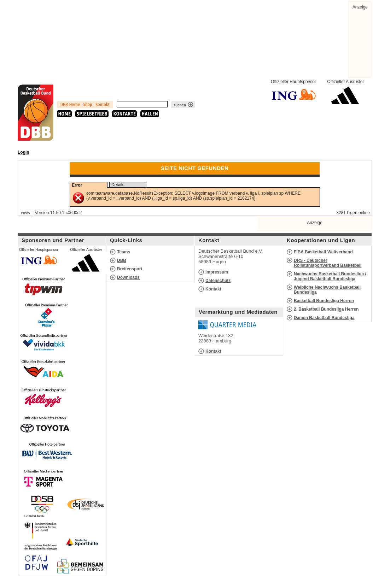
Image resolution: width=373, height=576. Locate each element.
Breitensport (129, 268)
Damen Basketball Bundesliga (324, 317)
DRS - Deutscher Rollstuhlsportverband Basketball (327, 263)
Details (117, 184)
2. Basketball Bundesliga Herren (326, 309)
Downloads (128, 277)
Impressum (216, 272)
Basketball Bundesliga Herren (324, 300)
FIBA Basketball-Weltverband (323, 251)
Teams (123, 251)
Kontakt (213, 289)
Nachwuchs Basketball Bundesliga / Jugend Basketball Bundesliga (330, 276)
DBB (121, 260)
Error (77, 185)
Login (23, 152)
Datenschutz (218, 280)
